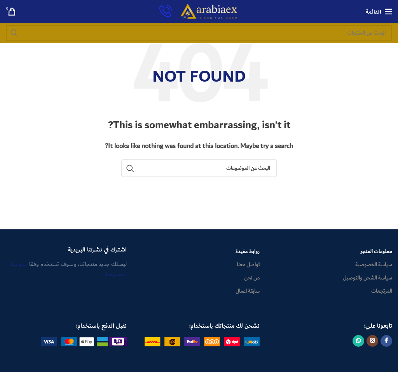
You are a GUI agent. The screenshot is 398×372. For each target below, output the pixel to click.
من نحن (252, 278)
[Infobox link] (165, 12)
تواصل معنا (248, 264)
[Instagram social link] (372, 341)
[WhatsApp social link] (358, 341)
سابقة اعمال (248, 291)
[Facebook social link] (386, 341)
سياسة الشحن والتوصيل (367, 278)
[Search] (199, 33)
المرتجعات (381, 291)
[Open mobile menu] (379, 11)
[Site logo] (209, 11)
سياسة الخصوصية (373, 264)
